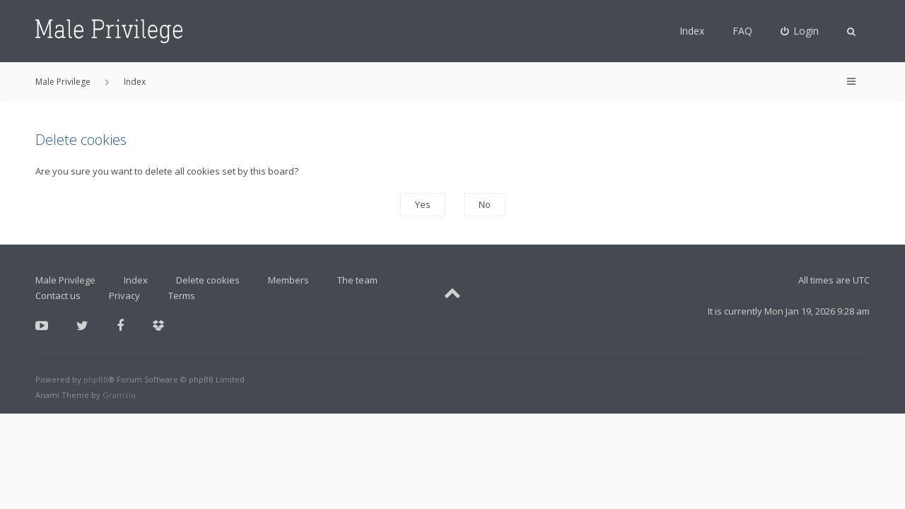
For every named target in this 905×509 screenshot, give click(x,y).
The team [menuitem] (357, 280)
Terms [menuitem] (181, 295)
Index (691, 30)
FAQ (742, 30)
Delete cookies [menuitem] (208, 280)
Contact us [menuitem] (58, 295)
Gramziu (119, 395)
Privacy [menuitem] (124, 295)
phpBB (95, 379)
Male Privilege (65, 280)
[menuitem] (800, 31)
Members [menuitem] (288, 280)
